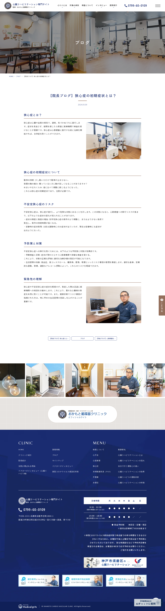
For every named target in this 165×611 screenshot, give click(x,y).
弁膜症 (96, 483)
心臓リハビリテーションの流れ (131, 461)
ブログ (18, 76)
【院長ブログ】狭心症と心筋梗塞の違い (59, 338)
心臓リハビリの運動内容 (128, 477)
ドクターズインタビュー (62, 466)
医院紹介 (113, 5)
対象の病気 (74, 5)
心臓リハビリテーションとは (130, 455)
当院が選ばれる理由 (27, 466)
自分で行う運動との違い (128, 466)
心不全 (96, 455)
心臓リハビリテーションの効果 (131, 472)
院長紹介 (22, 461)
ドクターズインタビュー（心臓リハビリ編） (32, 472)
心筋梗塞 (96, 461)
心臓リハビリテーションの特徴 (131, 483)
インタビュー (101, 5)
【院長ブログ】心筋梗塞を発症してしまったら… (106, 338)
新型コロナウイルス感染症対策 (65, 472)
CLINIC (25, 443)
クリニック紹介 (25, 455)
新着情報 (56, 450)
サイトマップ (58, 461)
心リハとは (62, 5)
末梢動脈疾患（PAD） (102, 472)
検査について (87, 5)
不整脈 (96, 477)
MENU (99, 443)
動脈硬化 (122, 450)
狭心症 (96, 466)
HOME (11, 76)
